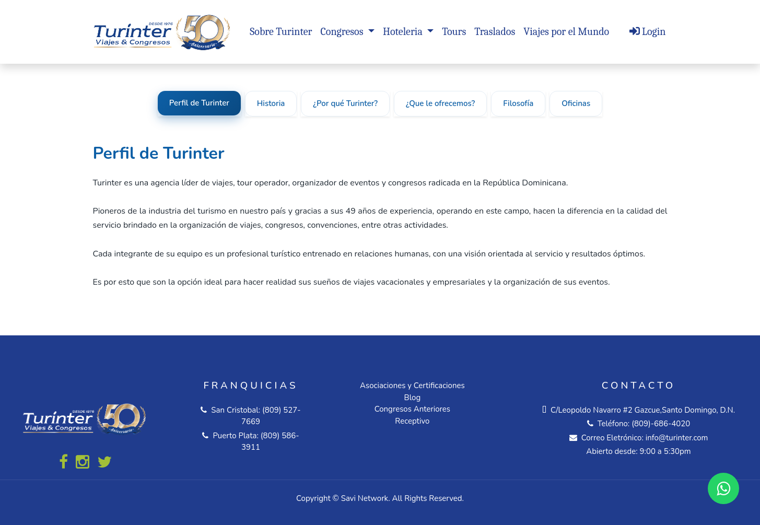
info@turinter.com (676, 438)
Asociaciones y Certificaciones (412, 385)
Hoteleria (404, 32)
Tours (454, 32)
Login (647, 32)
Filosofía (518, 103)
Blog (412, 397)
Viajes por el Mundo (566, 32)
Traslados (494, 32)
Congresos (342, 32)
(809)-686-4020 (661, 423)
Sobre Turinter (281, 32)
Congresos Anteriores (412, 409)
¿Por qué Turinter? (345, 103)
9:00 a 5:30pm (665, 451)
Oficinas (576, 103)
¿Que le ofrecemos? (440, 103)
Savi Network (364, 498)
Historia (271, 103)
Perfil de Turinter (199, 103)
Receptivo (412, 421)
